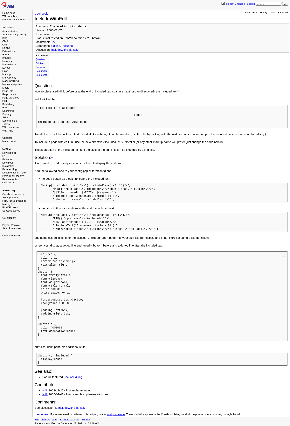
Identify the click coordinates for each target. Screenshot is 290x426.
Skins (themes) (10, 197)
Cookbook (8, 27)
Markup (6, 74)
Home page (8, 12)
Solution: (40, 63)
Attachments (14, 34)
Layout (6, 67)
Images (6, 57)
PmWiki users (10, 207)
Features (7, 159)
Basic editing (9, 169)
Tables (6, 124)
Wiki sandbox (9, 16)
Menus (12, 84)
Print (272, 12)
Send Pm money (11, 228)
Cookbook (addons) (13, 194)
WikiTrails (7, 130)
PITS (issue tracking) (14, 200)
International (9, 64)
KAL (53, 42)
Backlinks (283, 12)
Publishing (8, 104)
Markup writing (10, 80)
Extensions (8, 51)
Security (6, 114)
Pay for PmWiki (11, 225)
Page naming (9, 94)
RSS (5, 107)
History (263, 12)
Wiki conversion (11, 127)
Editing (6, 47)
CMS (5, 41)
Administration (10, 31)
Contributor (41, 71)
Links (5, 71)
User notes (41, 414)
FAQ (4, 156)
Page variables (10, 97)
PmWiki (6, 149)
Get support (9, 217)
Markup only (9, 77)
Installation (8, 166)
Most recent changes (14, 19)
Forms (6, 54)
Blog (4, 38)
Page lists (7, 91)
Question (40, 59)
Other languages (11, 235)
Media (5, 87)
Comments (41, 75)
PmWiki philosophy (13, 175)
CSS (5, 44)
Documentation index (14, 172)
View (247, 12)
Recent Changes (235, 3)
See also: (40, 67)
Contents (43, 55)
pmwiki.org (8, 190)
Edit (254, 12)
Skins (5, 117)
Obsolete (7, 137)
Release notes (10, 179)
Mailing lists (8, 204)
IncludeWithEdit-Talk (64, 49)
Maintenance (9, 141)
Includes (7, 61)
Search (251, 3)
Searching (8, 110)
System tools (9, 120)
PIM (4, 100)
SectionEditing (73, 377)
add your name (116, 414)
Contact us (8, 182)
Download (8, 162)
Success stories (11, 210)
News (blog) (9, 152)
